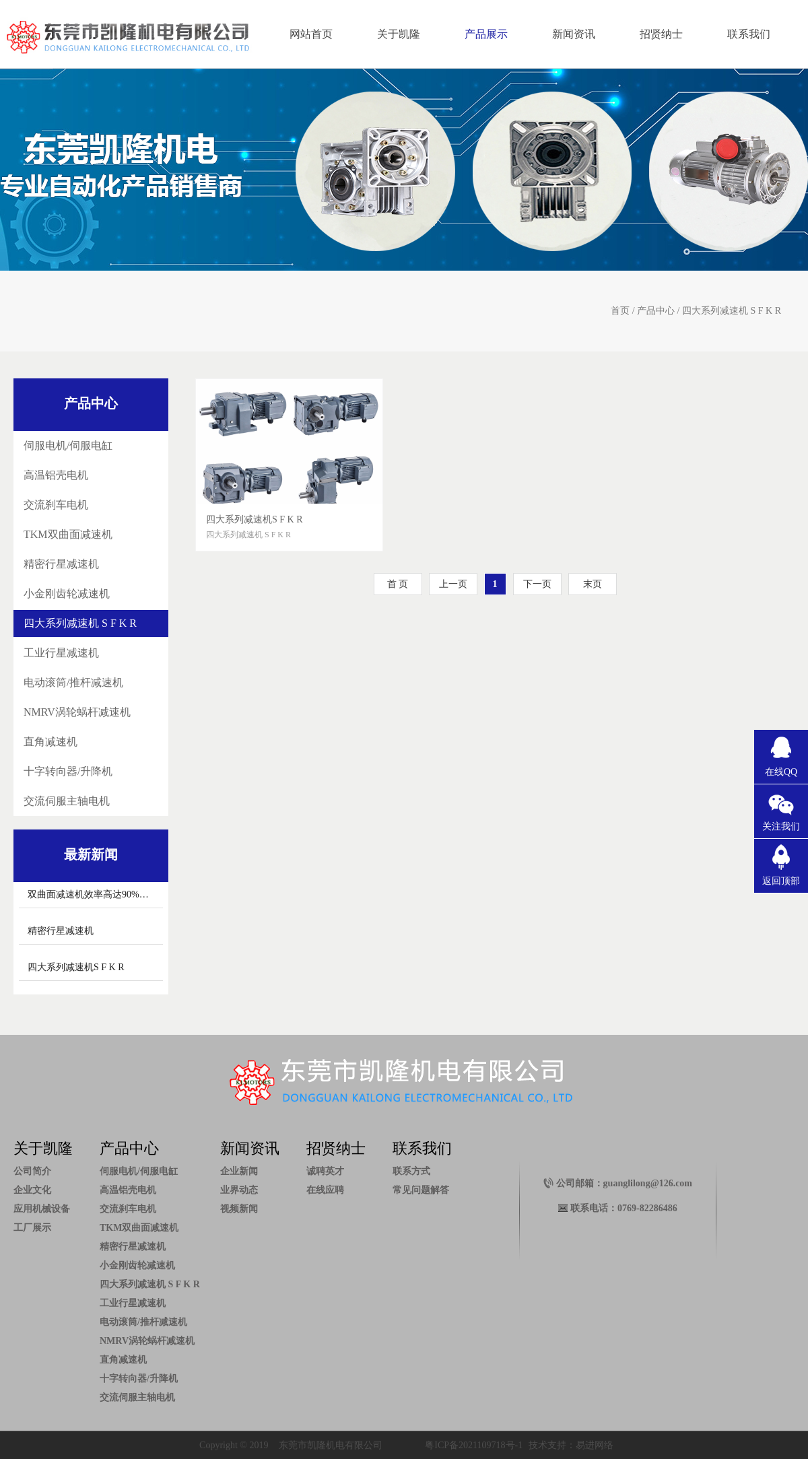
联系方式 (411, 1171)
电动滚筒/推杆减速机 (73, 682)
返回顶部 (781, 881)
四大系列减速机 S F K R (731, 311)
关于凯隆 (398, 34)
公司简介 (32, 1171)
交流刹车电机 (56, 504)
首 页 (398, 584)
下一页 (537, 584)
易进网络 (594, 1445)
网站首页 (311, 34)
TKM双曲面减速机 (68, 534)
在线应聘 (325, 1190)
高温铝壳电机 (56, 475)
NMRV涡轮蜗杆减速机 (77, 712)
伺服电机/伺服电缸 (68, 445)
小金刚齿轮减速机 (67, 593)
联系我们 (748, 34)
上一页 (453, 584)
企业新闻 (239, 1171)
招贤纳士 (661, 34)
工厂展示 (32, 1228)
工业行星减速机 (61, 652)
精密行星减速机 (61, 564)
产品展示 (486, 34)
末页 (592, 584)
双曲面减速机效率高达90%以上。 (98, 894)
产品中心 (656, 311)
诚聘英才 (325, 1171)
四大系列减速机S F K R (76, 967)
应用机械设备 (41, 1209)
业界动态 (239, 1190)
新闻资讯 (573, 34)
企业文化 (32, 1190)
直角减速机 (50, 741)
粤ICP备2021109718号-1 (474, 1445)
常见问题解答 (421, 1190)
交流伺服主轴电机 (67, 801)
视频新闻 (239, 1209)
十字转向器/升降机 (68, 771)
